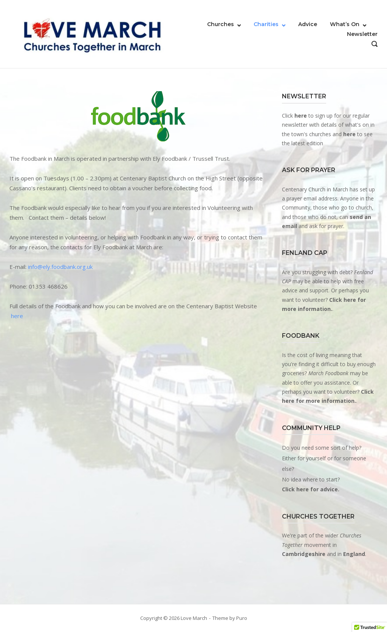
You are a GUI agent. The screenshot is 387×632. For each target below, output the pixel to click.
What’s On (344, 24)
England (354, 553)
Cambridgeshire (303, 553)
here (17, 316)
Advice (307, 24)
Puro (241, 618)
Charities (266, 24)
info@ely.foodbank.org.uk (60, 266)
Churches (220, 24)
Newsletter (362, 34)
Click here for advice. (310, 489)
